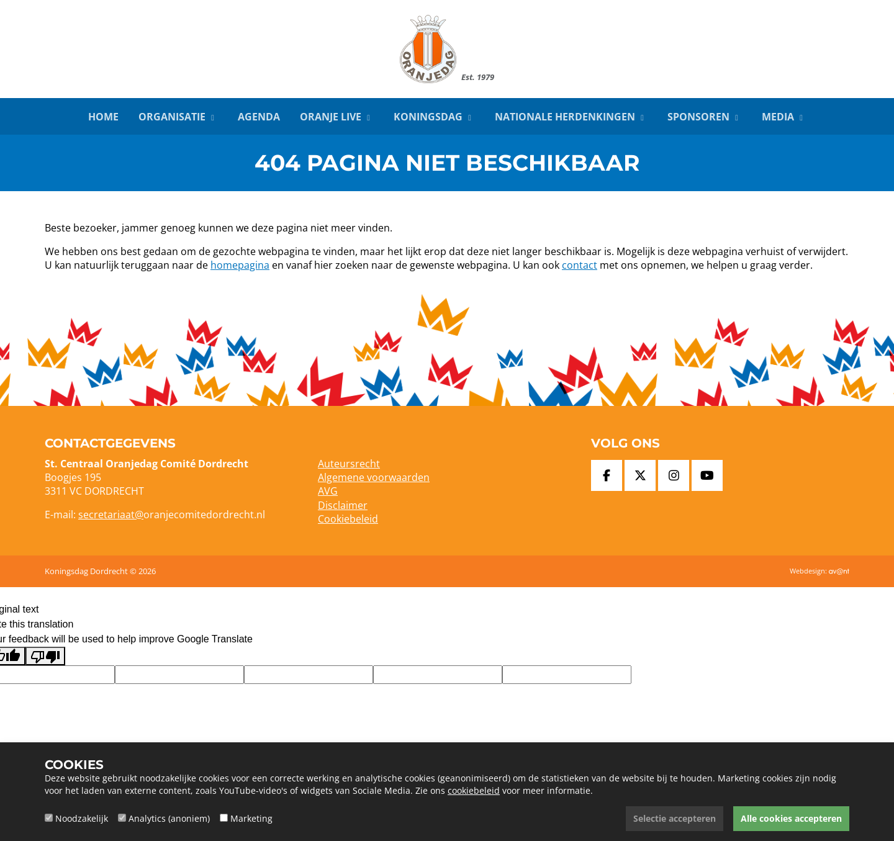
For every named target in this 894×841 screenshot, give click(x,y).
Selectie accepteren (674, 818)
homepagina (239, 265)
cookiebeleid (474, 790)
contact (579, 265)
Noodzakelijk (81, 818)
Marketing (251, 818)
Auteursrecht (349, 463)
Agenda (259, 117)
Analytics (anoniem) (169, 818)
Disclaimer (343, 505)
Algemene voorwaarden (374, 477)
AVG (328, 491)
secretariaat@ (110, 514)
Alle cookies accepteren (791, 818)
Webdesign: (819, 570)
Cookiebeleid (348, 519)
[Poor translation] (45, 656)
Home (103, 117)
